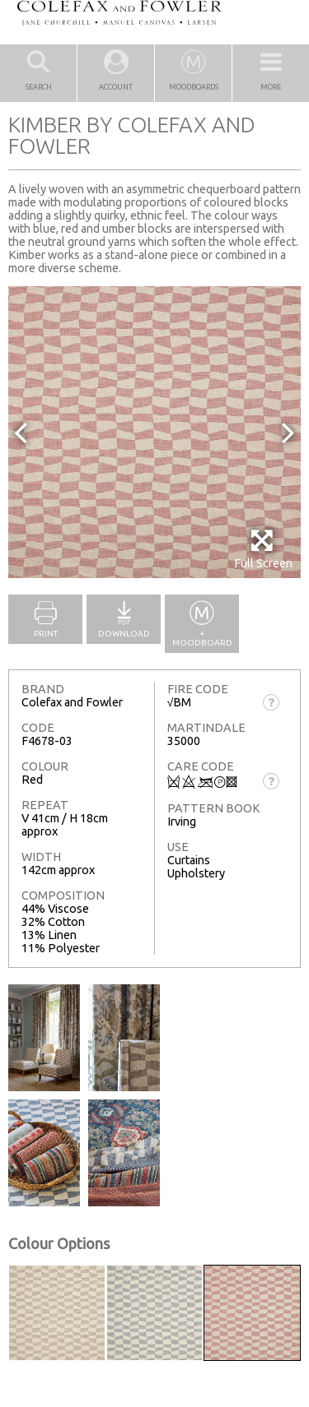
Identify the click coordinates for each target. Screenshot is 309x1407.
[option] (154, 432)
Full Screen (263, 549)
